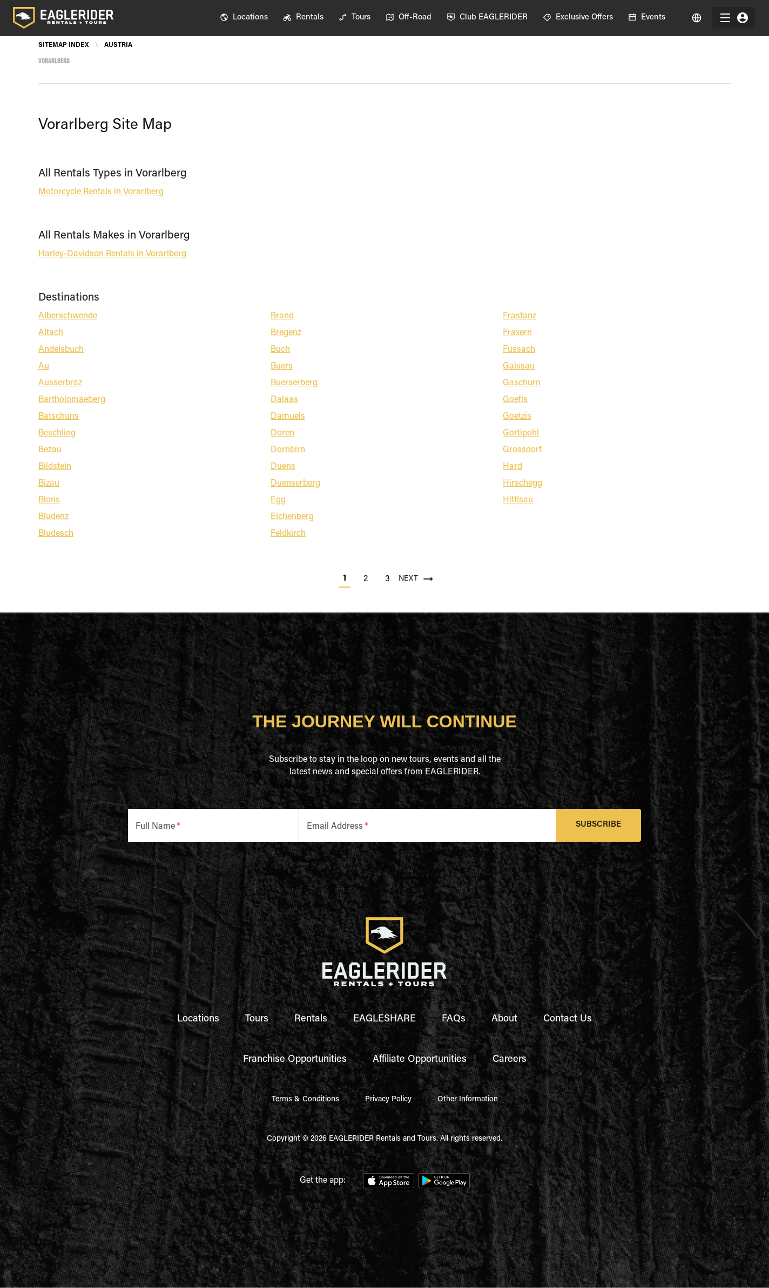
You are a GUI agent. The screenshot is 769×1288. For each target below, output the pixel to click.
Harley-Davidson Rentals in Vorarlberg (112, 254)
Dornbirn (288, 450)
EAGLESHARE (384, 1019)
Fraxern (517, 333)
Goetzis (517, 416)
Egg (278, 500)
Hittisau (518, 500)
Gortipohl (521, 433)
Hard (512, 466)
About (504, 1019)
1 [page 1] (344, 578)
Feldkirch (288, 533)
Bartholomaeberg (71, 400)
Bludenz (53, 517)
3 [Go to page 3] (387, 579)
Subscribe (599, 825)
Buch (280, 349)
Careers (510, 1060)
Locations (198, 1019)
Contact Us (567, 1019)
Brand (282, 316)
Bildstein (54, 466)
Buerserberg (294, 383)
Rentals (310, 1019)
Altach (50, 333)
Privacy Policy (388, 1099)
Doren (282, 433)
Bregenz (286, 333)
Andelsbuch (61, 349)
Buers (282, 366)
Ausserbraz (60, 383)
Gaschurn (522, 383)
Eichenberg (292, 517)
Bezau (50, 450)
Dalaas (284, 400)
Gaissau (519, 366)
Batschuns (58, 416)
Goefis (515, 400)
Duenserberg (295, 483)
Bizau (48, 483)
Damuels (288, 416)
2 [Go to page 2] (365, 579)
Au (43, 366)
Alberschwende (67, 316)
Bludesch (55, 533)
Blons (49, 500)
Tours (256, 1019)
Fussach (519, 349)
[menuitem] (243, 17)
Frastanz (519, 316)
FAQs (454, 1019)
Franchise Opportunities (295, 1060)
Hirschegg (522, 483)
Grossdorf (522, 450)
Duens (283, 466)
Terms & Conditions (305, 1099)
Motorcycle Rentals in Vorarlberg (101, 192)
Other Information (467, 1099)
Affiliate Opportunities (420, 1060)
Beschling (57, 433)
